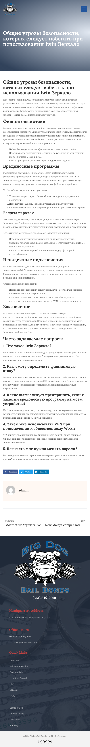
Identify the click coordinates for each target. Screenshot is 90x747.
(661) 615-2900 (45, 598)
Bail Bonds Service (19, 666)
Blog (12, 683)
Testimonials (16, 672)
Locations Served (18, 678)
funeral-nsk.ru (25, 332)
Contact (13, 689)
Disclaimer (15, 719)
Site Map (14, 725)
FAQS (12, 695)
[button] (84, 9)
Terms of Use (16, 707)
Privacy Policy (17, 713)
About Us (14, 660)
